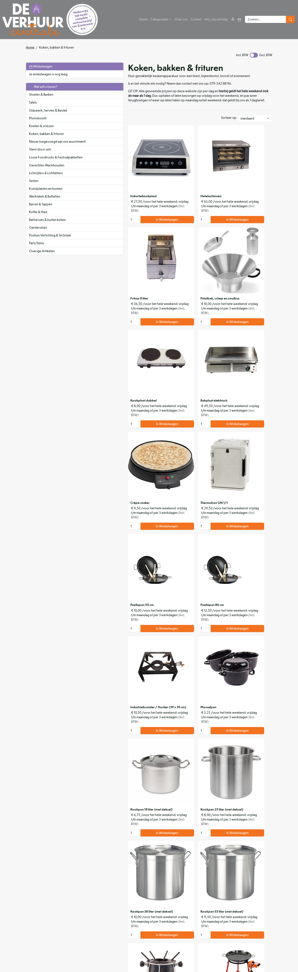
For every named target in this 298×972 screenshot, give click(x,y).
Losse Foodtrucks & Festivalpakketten (43, 164)
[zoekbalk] (266, 19)
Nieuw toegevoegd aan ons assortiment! (48, 143)
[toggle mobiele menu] (239, 19)
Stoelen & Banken (41, 94)
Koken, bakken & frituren (46, 134)
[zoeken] (291, 19)
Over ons (181, 19)
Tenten (33, 189)
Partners (132, 917)
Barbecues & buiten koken (47, 228)
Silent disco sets (40, 154)
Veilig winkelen (195, 917)
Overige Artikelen (42, 260)
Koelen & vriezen (41, 126)
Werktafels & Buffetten (44, 205)
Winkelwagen (40, 66)
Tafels (33, 102)
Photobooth (38, 118)
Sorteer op (228, 119)
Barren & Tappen (40, 213)
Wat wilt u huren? (43, 87)
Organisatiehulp (137, 922)
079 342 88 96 (90, 949)
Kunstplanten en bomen (46, 197)
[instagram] (123, 958)
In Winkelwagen (123, 213)
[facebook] (114, 958)
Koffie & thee (38, 221)
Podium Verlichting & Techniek (50, 244)
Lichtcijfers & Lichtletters (46, 182)
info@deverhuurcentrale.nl (125, 949)
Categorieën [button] (160, 19)
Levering (190, 913)
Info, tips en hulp (216, 19)
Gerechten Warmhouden (46, 174)
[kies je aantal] (94, 213)
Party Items (36, 252)
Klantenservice (252, 913)
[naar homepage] (50, 20)
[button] (79, 102)
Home (143, 19)
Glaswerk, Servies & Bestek (48, 110)
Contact (196, 19)
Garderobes (38, 236)
